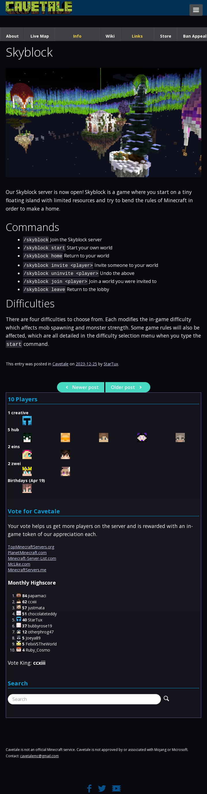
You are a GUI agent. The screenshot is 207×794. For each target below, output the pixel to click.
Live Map (40, 36)
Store (165, 36)
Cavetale (60, 364)
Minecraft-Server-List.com (32, 558)
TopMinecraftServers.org (31, 547)
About (12, 36)
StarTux (111, 364)
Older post (127, 387)
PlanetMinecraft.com (27, 552)
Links (137, 36)
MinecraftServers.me (27, 570)
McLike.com (19, 564)
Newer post (81, 387)
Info (77, 36)
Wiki (110, 36)
